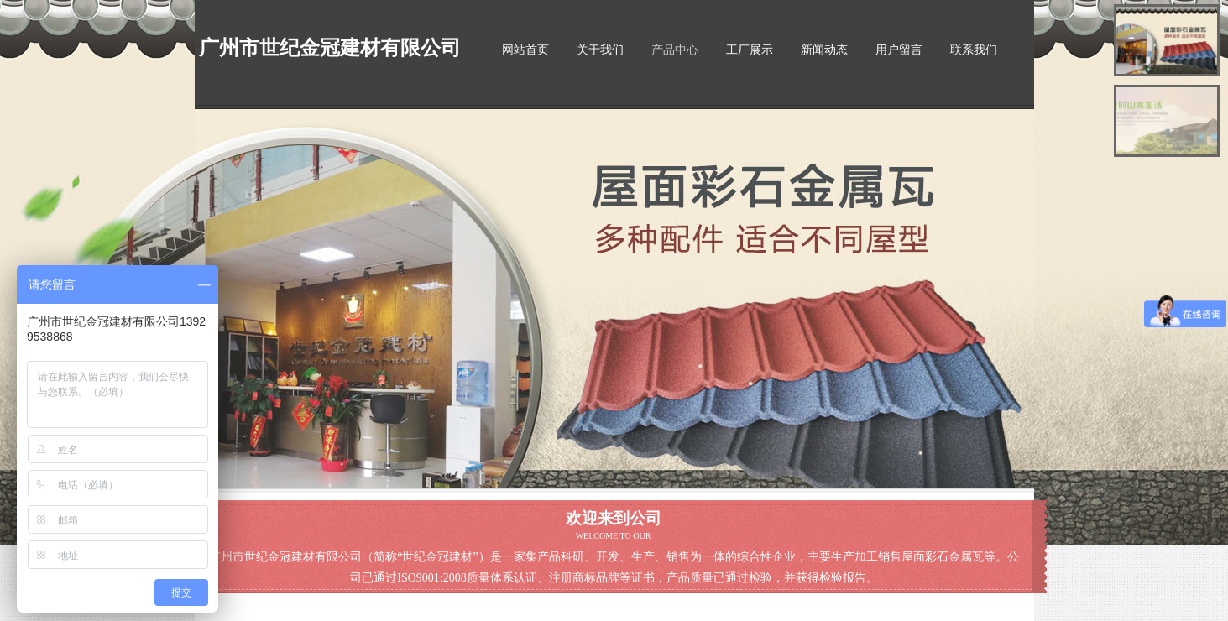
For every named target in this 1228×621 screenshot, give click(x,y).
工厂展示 (749, 50)
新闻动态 (824, 50)
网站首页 (525, 50)
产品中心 (674, 50)
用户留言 (898, 50)
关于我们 (600, 50)
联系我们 (973, 50)
